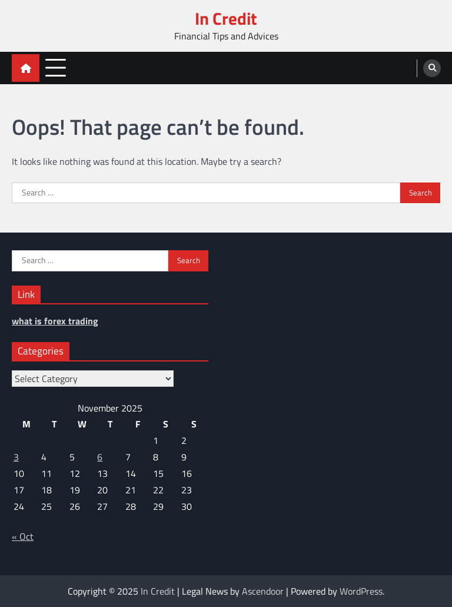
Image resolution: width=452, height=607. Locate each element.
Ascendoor (263, 591)
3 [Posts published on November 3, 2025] (16, 457)
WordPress (361, 591)
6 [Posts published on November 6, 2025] (99, 457)
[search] (432, 68)
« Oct (23, 536)
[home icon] (25, 68)
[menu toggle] (55, 67)
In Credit (226, 18)
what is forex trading (55, 321)
